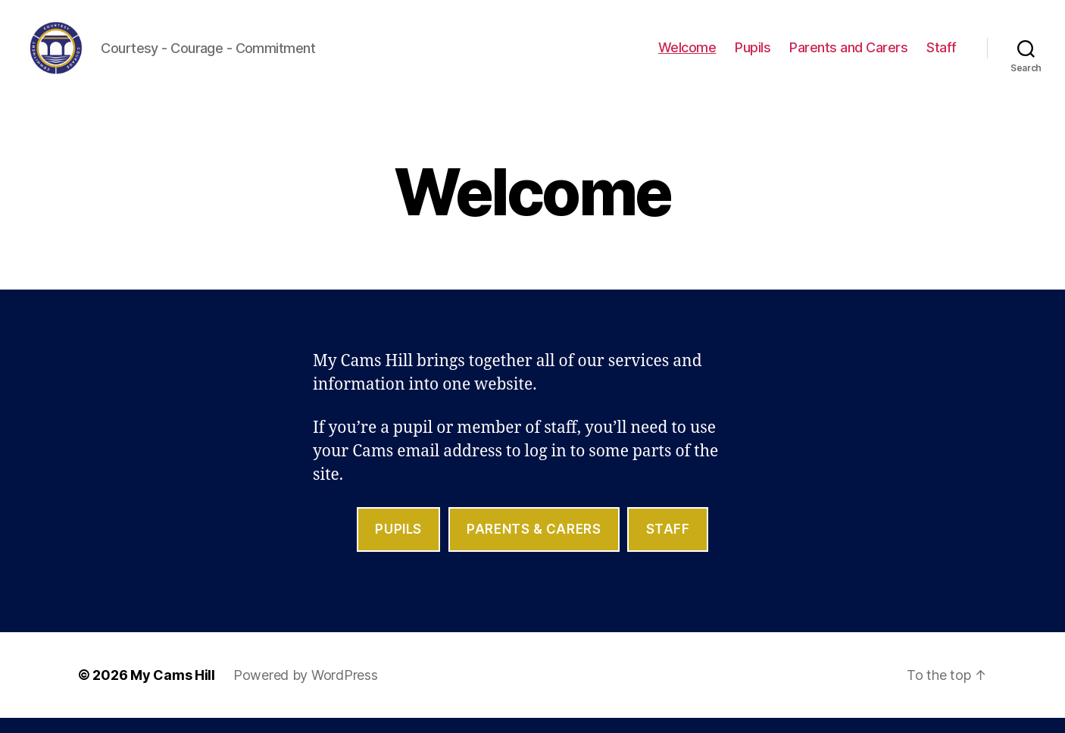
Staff (941, 55)
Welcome (687, 55)
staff (668, 544)
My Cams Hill (172, 690)
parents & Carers (534, 544)
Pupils (752, 55)
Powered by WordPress (305, 690)
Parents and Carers (848, 55)
